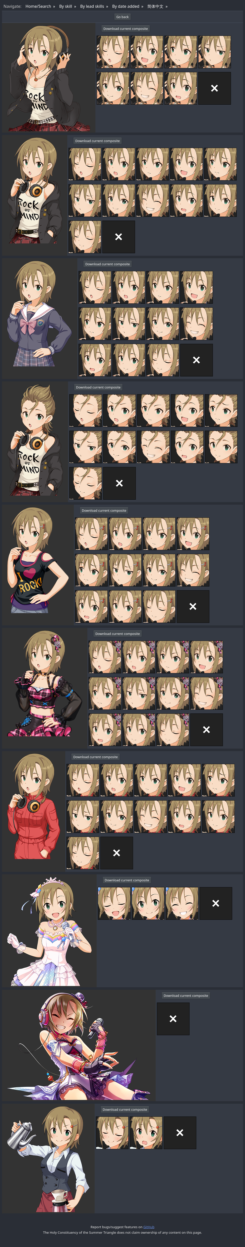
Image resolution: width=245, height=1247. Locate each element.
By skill (65, 6)
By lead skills (92, 6)
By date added (125, 6)
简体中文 (155, 6)
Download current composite (125, 28)
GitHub (148, 1227)
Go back (122, 17)
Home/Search (38, 6)
